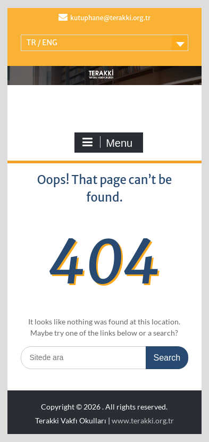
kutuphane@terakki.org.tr (110, 18)
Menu (107, 142)
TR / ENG (42, 42)
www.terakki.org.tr (143, 420)
